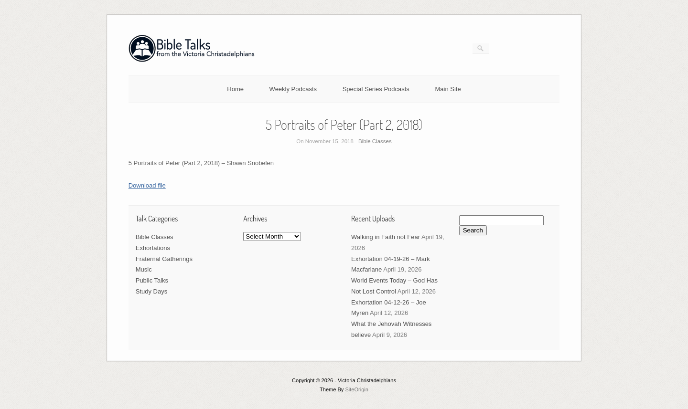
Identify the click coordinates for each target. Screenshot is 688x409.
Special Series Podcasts (376, 89)
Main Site (448, 89)
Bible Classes (375, 141)
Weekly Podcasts (293, 89)
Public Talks (152, 280)
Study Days (151, 291)
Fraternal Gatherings (164, 258)
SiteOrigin (356, 389)
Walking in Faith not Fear (385, 237)
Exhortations (153, 248)
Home (235, 89)
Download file (147, 185)
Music (144, 269)
